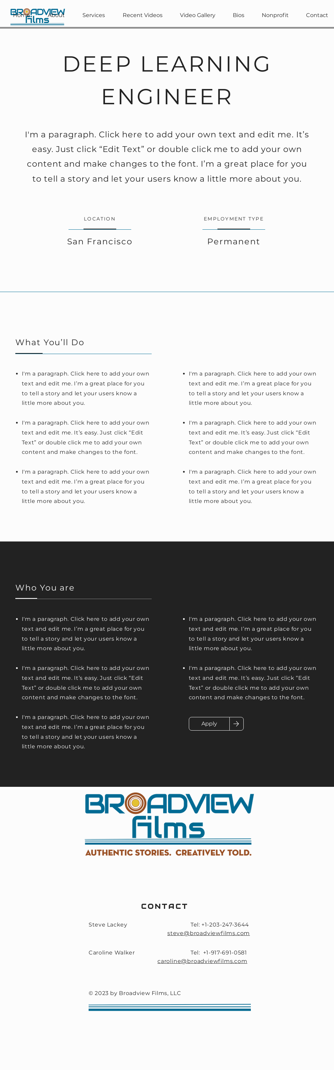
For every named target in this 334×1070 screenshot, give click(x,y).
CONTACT (164, 906)
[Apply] (209, 724)
